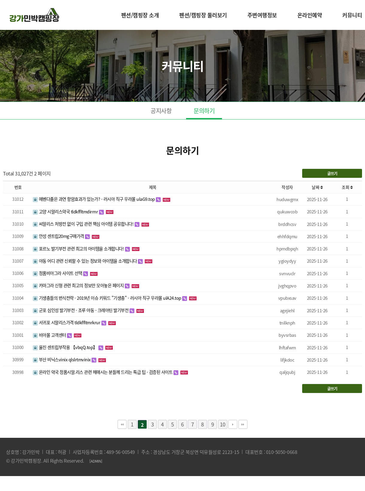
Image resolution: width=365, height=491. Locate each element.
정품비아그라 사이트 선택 (58, 273)
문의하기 (204, 110)
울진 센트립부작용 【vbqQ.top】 (65, 347)
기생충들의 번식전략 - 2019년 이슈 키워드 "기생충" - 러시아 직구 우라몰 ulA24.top (107, 298)
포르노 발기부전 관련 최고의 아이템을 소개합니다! (79, 248)
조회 (347, 187)
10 (223, 424)
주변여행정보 (262, 15)
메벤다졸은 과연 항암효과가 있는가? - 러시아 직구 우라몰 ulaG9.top (94, 199)
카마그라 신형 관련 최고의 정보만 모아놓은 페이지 (79, 285)
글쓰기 (332, 173)
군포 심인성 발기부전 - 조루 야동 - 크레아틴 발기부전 (81, 310)
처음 (122, 424)
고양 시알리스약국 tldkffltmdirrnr (66, 211)
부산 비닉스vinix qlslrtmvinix (62, 359)
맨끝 (242, 424)
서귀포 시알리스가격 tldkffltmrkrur (67, 322)
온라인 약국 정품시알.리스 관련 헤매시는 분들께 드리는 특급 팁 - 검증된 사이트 (103, 372)
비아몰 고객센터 (50, 335)
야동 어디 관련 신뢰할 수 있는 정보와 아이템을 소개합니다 (85, 261)
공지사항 (160, 110)
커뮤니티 (352, 15)
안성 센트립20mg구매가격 (59, 236)
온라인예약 (309, 15)
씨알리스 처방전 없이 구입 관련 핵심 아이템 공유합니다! (84, 224)
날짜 (317, 187)
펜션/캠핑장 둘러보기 (203, 15)
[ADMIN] (95, 461)
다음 (232, 424)
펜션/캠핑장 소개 (140, 15)
